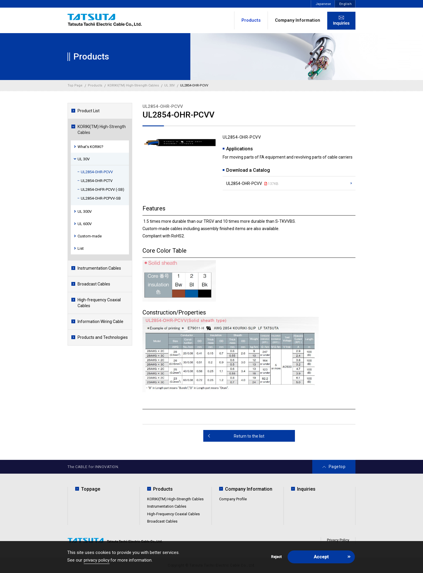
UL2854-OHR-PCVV (97, 172)
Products (163, 489)
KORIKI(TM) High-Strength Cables (102, 129)
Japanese (323, 4)
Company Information (297, 20)
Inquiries (306, 489)
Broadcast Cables (94, 284)
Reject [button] (276, 557)
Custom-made (90, 236)
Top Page (75, 85)
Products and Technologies (103, 337)
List (81, 248)
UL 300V (85, 211)
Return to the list (249, 436)
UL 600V (85, 224)
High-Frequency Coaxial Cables (173, 514)
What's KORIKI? (90, 146)
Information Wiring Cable (100, 321)
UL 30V (84, 159)
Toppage (90, 489)
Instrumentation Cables (99, 268)
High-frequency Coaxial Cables (99, 302)
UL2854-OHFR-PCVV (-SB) (102, 189)
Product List (89, 110)
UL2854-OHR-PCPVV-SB (101, 198)
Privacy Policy (338, 540)
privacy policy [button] (97, 560)
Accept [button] (321, 557)
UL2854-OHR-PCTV (97, 180)
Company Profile (233, 499)
